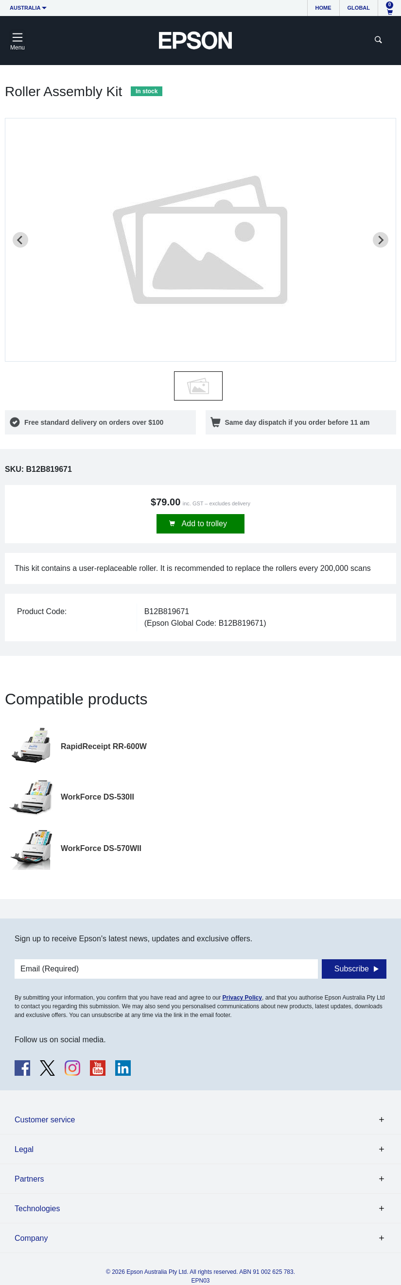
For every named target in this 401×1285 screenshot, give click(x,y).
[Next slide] (380, 240)
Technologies (37, 1208)
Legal (24, 1149)
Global (359, 8)
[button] (198, 386)
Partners (29, 1179)
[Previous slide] (20, 240)
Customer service (45, 1120)
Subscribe (351, 969)
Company (31, 1238)
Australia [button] (25, 8)
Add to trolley (203, 523)
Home (323, 8)
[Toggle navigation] (17, 40)
